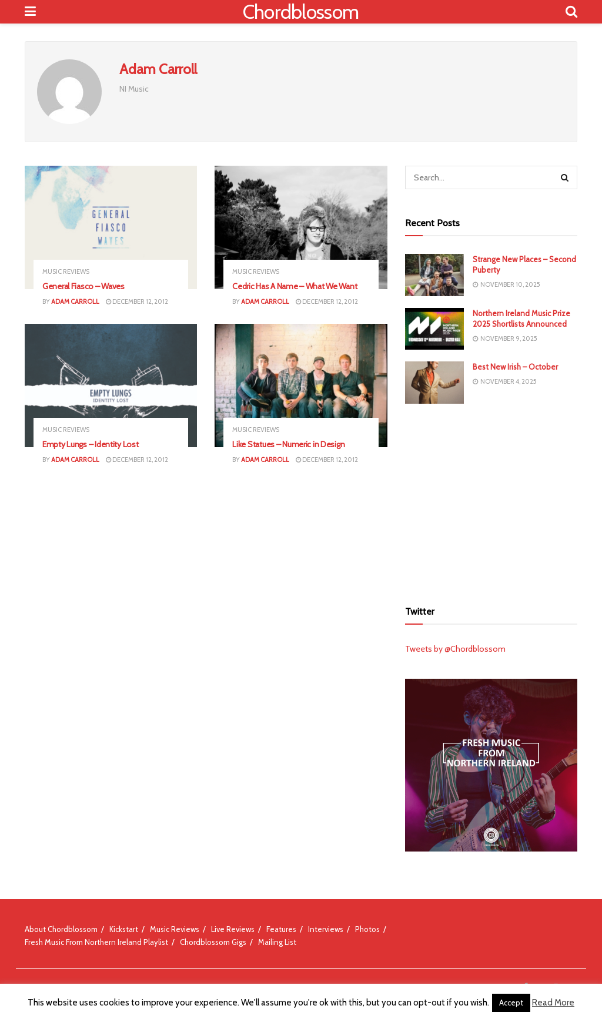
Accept (511, 1002)
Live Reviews (233, 929)
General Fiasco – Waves (83, 286)
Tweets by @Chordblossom (455, 648)
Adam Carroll (75, 301)
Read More (553, 1002)
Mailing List (277, 942)
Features (281, 929)
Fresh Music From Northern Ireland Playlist (96, 942)
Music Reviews (65, 272)
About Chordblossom (61, 929)
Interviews (325, 929)
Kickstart (123, 929)
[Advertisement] (493, 500)
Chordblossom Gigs (213, 942)
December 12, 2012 (137, 301)
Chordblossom (301, 12)
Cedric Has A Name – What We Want (294, 286)
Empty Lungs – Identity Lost (90, 444)
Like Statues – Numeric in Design (288, 444)
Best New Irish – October (515, 366)
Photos (367, 929)
